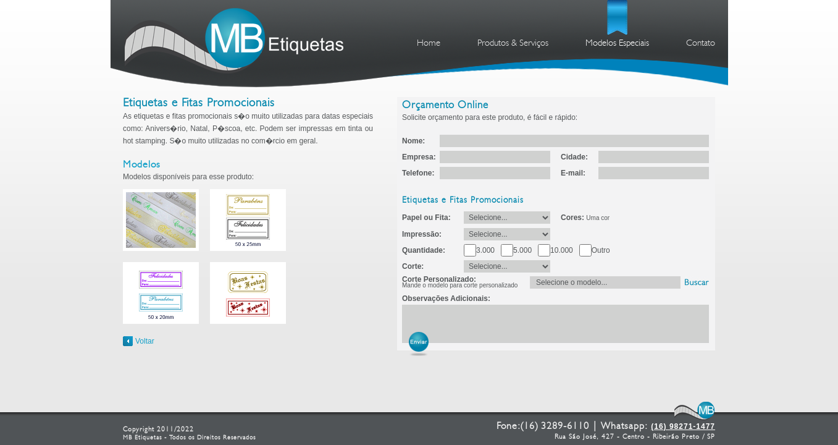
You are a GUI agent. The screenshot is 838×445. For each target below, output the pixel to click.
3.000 (485, 250)
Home (428, 43)
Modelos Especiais (617, 43)
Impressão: (422, 234)
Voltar (144, 341)
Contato (700, 43)
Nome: (413, 141)
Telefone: (418, 173)
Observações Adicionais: (446, 298)
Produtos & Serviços (512, 43)
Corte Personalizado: (459, 282)
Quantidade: (423, 250)
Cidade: (574, 157)
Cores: (585, 217)
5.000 (522, 250)
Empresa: (419, 157)
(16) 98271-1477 (683, 426)
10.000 (561, 250)
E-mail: (573, 173)
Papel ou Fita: (426, 217)
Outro (601, 250)
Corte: (413, 266)
